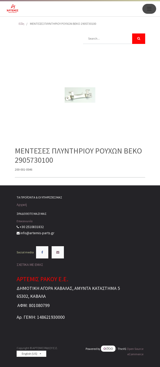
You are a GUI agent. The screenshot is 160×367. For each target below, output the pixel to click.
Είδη (21, 24)
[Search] (138, 38)
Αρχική (22, 204)
